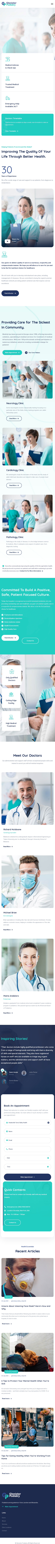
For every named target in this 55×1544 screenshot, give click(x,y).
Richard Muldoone (12, 829)
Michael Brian (10, 912)
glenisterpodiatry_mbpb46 (18, 1301)
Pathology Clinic (14, 537)
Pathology (14, 1446)
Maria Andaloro (11, 996)
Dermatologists (8, 916)
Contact (4, 1530)
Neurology (8, 1297)
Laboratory (9, 1371)
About (4, 1521)
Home (4, 1518)
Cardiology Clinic (15, 470)
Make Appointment (27, 1177)
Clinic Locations (6, 1527)
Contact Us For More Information (31, 571)
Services (4, 1524)
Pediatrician (7, 999)
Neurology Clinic (15, 403)
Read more (14, 418)
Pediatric (14, 1371)
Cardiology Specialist (9, 832)
